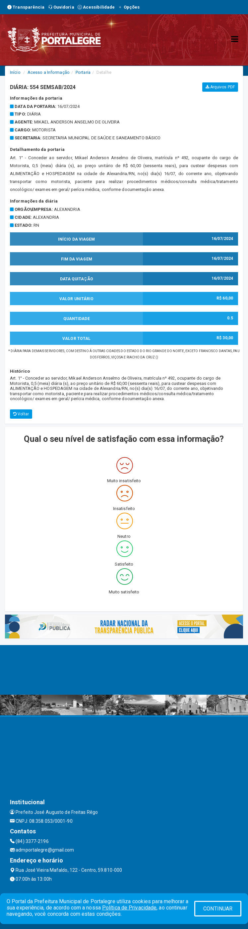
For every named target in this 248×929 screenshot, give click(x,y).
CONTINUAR (217, 909)
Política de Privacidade (129, 908)
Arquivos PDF (220, 87)
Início (15, 72)
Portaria (83, 72)
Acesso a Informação (49, 72)
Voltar (21, 414)
